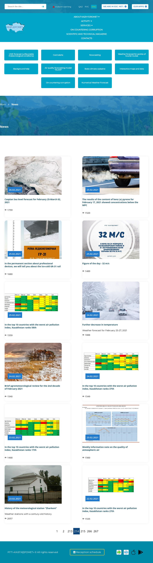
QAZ (81, 7)
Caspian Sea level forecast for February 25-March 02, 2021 (33, 201)
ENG (94, 7)
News (14, 104)
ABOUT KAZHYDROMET (86, 17)
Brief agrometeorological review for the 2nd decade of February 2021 (32, 387)
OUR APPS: (140, 6)
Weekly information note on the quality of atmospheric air (105, 448)
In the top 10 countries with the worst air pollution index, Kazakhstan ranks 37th (109, 387)
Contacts (86, 38)
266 (89, 531)
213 (70, 531)
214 (76, 531)
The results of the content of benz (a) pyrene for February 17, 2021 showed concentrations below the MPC (110, 202)
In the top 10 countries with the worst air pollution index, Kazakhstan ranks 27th (109, 510)
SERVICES (87, 25)
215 (83, 531)
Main (3, 104)
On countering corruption (86, 29)
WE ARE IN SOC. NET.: (114, 6)
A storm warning (62, 7)
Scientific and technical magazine (86, 34)
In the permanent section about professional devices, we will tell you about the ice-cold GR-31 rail (33, 265)
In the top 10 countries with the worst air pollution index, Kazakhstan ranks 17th (32, 448)
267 (96, 531)
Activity (86, 21)
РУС (87, 7)
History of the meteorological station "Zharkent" (31, 508)
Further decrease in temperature (100, 324)
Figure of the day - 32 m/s (95, 263)
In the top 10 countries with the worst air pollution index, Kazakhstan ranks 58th (32, 326)
